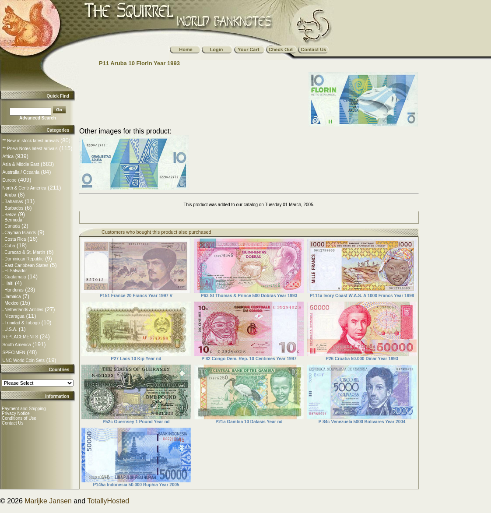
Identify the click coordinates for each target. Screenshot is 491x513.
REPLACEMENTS (20, 336)
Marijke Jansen (48, 501)
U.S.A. (10, 329)
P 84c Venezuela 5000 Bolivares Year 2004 (362, 421)
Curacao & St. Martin (24, 252)
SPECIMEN (13, 352)
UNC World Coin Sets (23, 360)
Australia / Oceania (20, 172)
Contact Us (12, 423)
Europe (9, 180)
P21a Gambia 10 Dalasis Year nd (248, 421)
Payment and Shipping (24, 408)
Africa (8, 156)
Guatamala (15, 276)
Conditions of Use (19, 418)
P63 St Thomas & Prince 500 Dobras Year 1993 (249, 295)
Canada (12, 226)
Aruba (10, 195)
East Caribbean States (26, 265)
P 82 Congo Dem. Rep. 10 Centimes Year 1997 (249, 358)
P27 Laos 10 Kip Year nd (136, 358)
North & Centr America (24, 188)
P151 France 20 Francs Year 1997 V (136, 295)
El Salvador (15, 270)
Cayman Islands (20, 232)
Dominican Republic (23, 258)
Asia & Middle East (20, 164)
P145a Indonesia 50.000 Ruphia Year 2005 (136, 484)
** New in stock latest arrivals (30, 140)
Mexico (11, 303)
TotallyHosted (108, 501)
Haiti (8, 283)
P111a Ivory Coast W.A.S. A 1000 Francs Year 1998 (362, 295)
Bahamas (13, 201)
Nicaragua (14, 316)
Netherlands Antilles (23, 309)
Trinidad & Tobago (22, 322)
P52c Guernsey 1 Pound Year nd (135, 421)
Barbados (13, 208)
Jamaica (12, 296)
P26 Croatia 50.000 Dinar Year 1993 (362, 358)
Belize (10, 214)
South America (16, 344)
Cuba (9, 245)
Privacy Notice (16, 413)
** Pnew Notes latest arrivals (29, 148)
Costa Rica (15, 239)
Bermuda (13, 220)
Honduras (13, 290)
